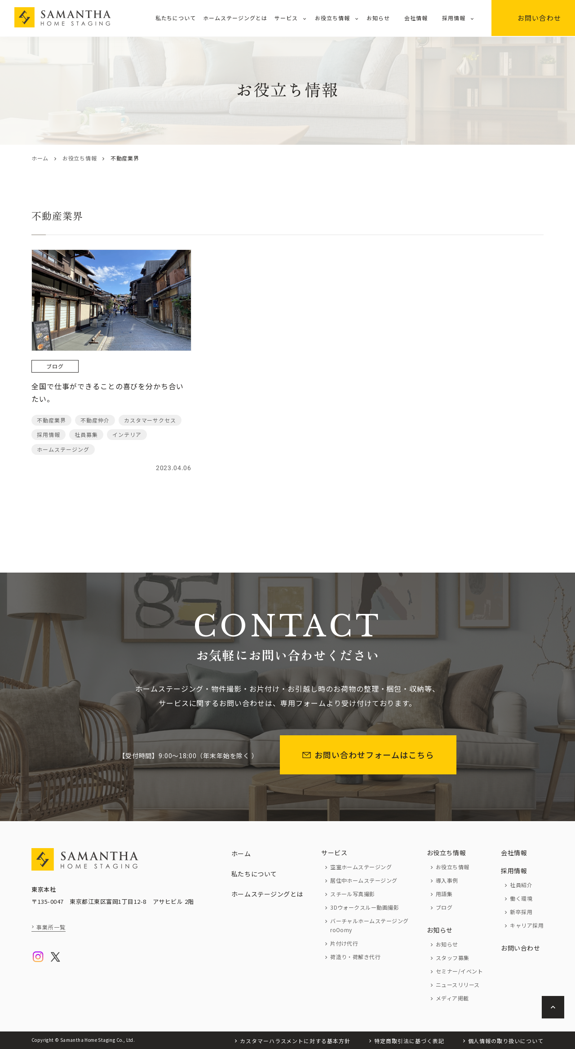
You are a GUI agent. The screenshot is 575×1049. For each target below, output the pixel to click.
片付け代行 (344, 943)
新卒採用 (521, 912)
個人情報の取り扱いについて (506, 1041)
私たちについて (175, 18)
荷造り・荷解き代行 (355, 956)
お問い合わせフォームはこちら (368, 754)
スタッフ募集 (452, 957)
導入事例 (447, 880)
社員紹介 (521, 885)
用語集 (444, 894)
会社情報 (416, 18)
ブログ (444, 907)
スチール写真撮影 (352, 894)
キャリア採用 (527, 925)
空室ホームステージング (361, 867)
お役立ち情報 (332, 18)
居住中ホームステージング (364, 880)
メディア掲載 (452, 998)
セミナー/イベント (459, 971)
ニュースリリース (458, 984)
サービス (286, 18)
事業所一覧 (51, 927)
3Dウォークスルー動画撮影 (364, 907)
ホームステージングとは (235, 18)
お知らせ (378, 18)
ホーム (40, 158)
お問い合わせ (533, 17)
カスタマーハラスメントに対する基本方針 (295, 1041)
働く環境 (521, 898)
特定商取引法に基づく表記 (409, 1041)
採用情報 (453, 18)
